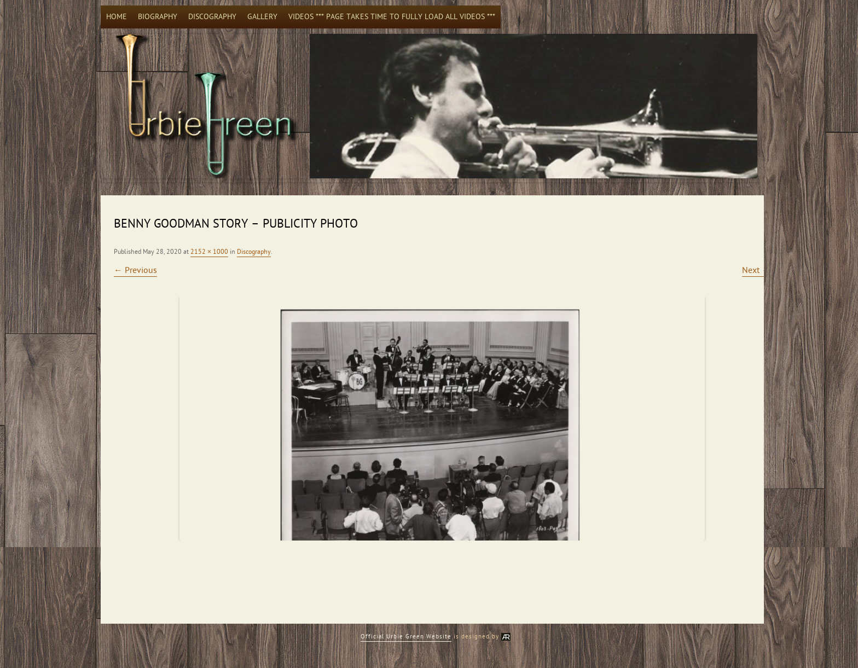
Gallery (262, 16)
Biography (157, 16)
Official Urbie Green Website (406, 636)
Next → (756, 270)
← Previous (135, 270)
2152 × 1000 (209, 251)
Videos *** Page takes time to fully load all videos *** (391, 16)
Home (116, 16)
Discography (212, 16)
